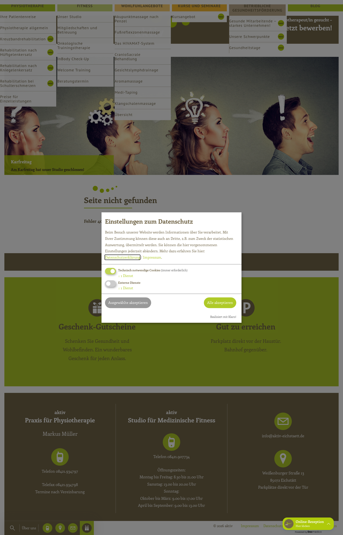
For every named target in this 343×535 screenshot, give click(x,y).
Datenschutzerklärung (122, 257)
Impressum (152, 257)
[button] (308, 524)
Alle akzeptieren (220, 302)
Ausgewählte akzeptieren (128, 302)
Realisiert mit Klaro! (223, 317)
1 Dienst (125, 275)
